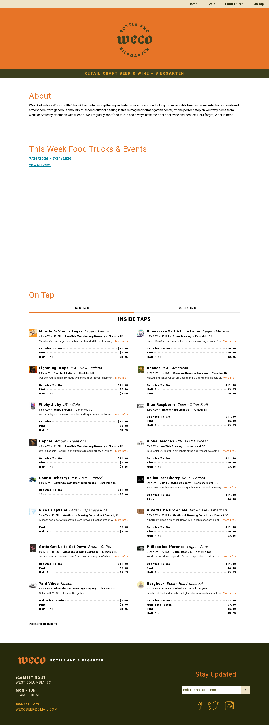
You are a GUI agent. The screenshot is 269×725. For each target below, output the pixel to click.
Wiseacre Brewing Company (190, 373)
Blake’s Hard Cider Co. (176, 409)
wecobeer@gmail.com (37, 709)
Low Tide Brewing (171, 446)
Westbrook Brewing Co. (78, 515)
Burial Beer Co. (182, 551)
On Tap (259, 4)
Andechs (178, 588)
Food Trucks (234, 4)
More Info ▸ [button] (121, 341)
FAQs (211, 4)
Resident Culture (64, 373)
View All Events (40, 165)
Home (193, 4)
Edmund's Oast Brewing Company (75, 482)
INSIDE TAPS (82, 307)
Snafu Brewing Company (175, 482)
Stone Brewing (182, 336)
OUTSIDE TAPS (187, 307)
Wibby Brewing (63, 409)
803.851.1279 (27, 704)
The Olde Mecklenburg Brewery (85, 336)
